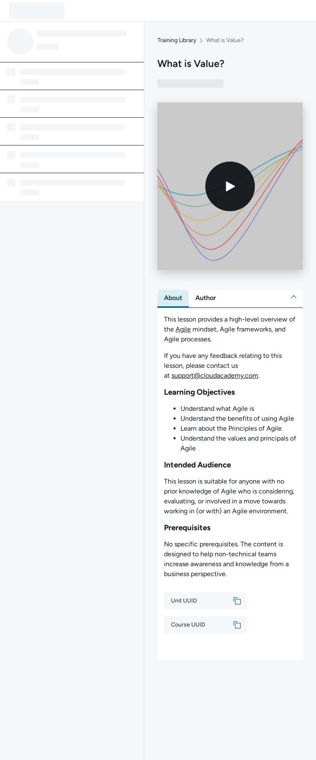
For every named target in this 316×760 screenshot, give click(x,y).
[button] (294, 297)
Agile (183, 329)
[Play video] (230, 186)
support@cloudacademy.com (214, 375)
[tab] (173, 298)
